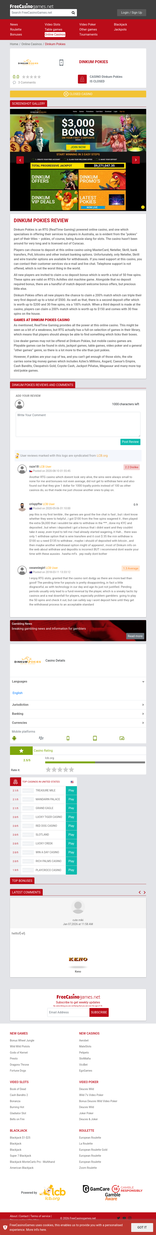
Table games (53, 29)
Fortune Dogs (18, 1081)
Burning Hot (17, 1117)
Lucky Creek (44, 854)
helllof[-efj (18, 944)
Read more (135, 646)
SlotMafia (85, 1069)
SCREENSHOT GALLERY (28, 103)
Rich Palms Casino (49, 871)
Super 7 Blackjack (20, 1166)
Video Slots (52, 24)
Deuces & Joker (88, 1129)
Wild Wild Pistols (20, 1057)
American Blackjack (22, 1178)
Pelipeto (84, 1063)
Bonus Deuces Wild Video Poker (98, 1111)
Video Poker (87, 24)
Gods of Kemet (19, 1063)
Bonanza (15, 1111)
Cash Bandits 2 (19, 1105)
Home (14, 44)
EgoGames (85, 1081)
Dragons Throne (19, 1075)
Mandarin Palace (48, 810)
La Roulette (86, 1154)
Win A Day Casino (47, 863)
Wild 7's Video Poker (91, 1105)
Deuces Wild (86, 1099)
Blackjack (120, 24)
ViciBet (83, 1075)
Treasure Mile (46, 801)
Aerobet (84, 1051)
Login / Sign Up (131, 12)
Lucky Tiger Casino (49, 827)
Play (71, 801)
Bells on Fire (17, 1129)
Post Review (130, 442)
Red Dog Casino (46, 836)
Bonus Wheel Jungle (22, 1051)
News (14, 24)
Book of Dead (18, 1099)
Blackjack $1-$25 (20, 1148)
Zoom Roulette (88, 1178)
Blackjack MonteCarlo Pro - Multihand (32, 1172)
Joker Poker (86, 1123)
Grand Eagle (44, 818)
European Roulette (90, 1148)
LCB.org (102, 455)
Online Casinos (55, 34)
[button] (20, 160)
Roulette (16, 29)
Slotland (42, 845)
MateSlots (85, 1057)
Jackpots (120, 29)
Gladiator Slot (18, 1123)
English (18, 703)
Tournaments (88, 34)
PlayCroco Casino (48, 880)
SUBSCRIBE (99, 1023)
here (43, 1230)
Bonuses (16, 34)
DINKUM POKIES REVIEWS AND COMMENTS (42, 385)
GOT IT (142, 1227)
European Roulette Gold (93, 1160)
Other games (88, 29)
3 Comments (27, 82)
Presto (14, 1069)
